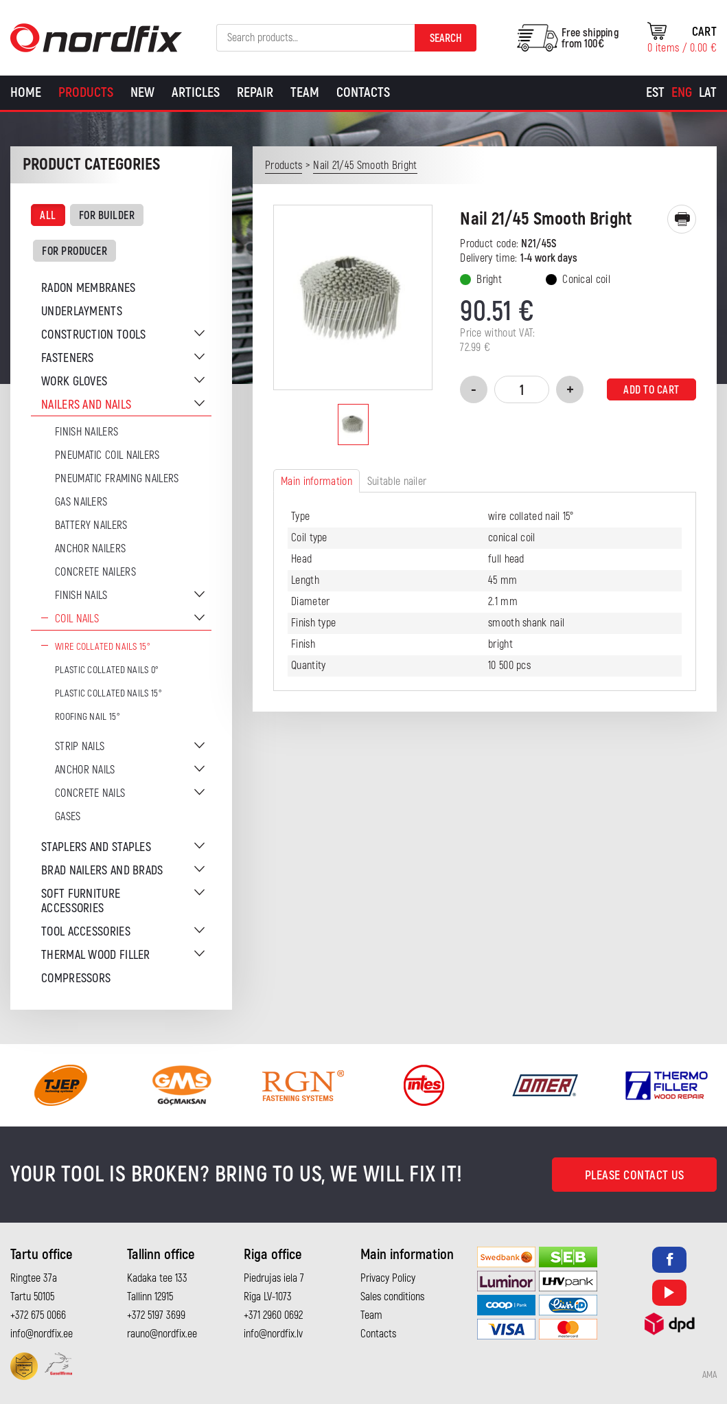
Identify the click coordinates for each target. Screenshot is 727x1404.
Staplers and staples (96, 847)
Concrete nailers (95, 572)
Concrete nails (90, 793)
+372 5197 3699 (156, 1315)
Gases (68, 817)
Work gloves (74, 381)
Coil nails (77, 619)
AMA (709, 1375)
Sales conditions (392, 1297)
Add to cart (651, 390)
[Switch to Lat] (708, 93)
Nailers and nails (86, 405)
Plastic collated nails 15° (108, 693)
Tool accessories (85, 932)
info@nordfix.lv (273, 1334)
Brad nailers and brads (102, 871)
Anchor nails (85, 770)
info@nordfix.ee (41, 1334)
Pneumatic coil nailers (107, 455)
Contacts (363, 92)
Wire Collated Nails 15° (102, 647)
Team (304, 92)
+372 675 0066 (38, 1315)
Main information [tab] (316, 481)
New (142, 92)
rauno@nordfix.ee (162, 1334)
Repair (255, 92)
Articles (196, 92)
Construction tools (93, 335)
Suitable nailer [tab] (397, 481)
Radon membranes (88, 288)
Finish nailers (86, 432)
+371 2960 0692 (273, 1315)
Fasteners (67, 358)
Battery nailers (91, 525)
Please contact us (634, 1176)
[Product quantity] (521, 389)
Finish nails (81, 595)
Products (85, 92)
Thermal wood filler (95, 955)
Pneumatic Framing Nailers (117, 479)
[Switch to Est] (655, 93)
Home (25, 92)
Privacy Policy (387, 1278)
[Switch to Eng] (681, 93)
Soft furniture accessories (80, 901)
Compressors (76, 978)
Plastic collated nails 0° (107, 670)
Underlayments (81, 311)
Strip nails (79, 747)
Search (446, 38)
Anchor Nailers (90, 549)
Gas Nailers (81, 502)
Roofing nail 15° (87, 717)
